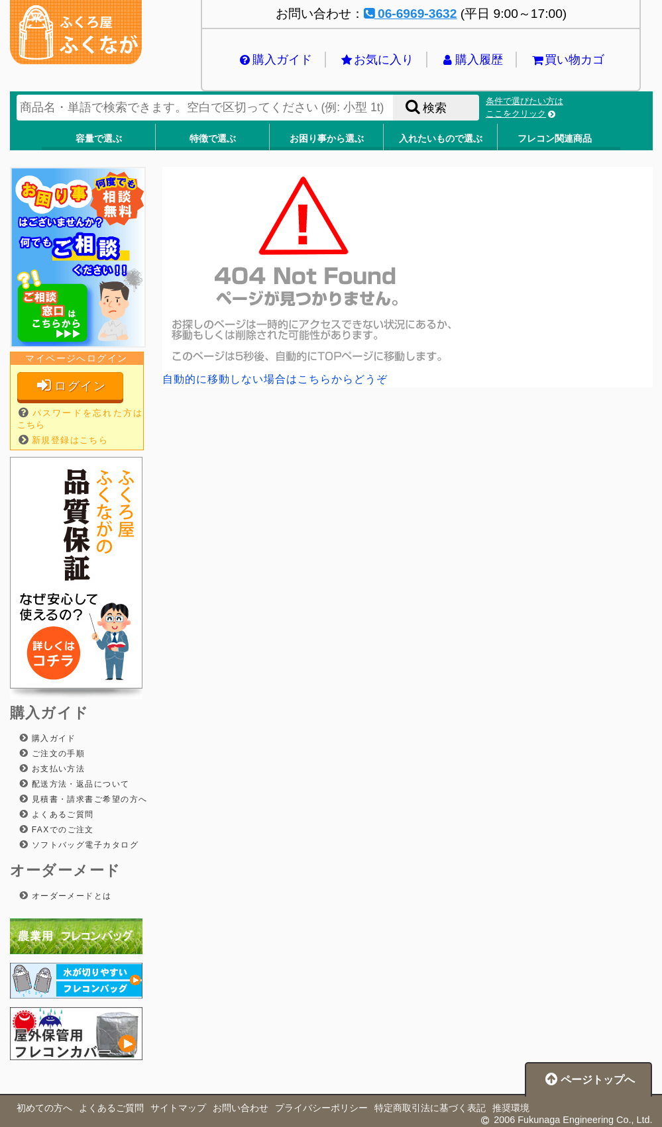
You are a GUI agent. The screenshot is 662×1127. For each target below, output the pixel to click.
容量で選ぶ (99, 138)
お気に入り (376, 59)
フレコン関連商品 (555, 138)
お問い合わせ (240, 1107)
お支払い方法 (56, 768)
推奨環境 (510, 1107)
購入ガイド (275, 59)
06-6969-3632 (410, 14)
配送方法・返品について (79, 784)
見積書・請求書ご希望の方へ (88, 799)
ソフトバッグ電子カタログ (83, 845)
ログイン (70, 386)
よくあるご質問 (61, 814)
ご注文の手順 (56, 753)
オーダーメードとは (70, 896)
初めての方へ (44, 1107)
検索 (425, 107)
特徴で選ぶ (213, 138)
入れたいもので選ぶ (440, 138)
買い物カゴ (567, 59)
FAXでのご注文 (61, 829)
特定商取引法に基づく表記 (430, 1107)
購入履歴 (472, 59)
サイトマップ (178, 1107)
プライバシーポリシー (321, 1107)
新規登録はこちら (70, 440)
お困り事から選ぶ (327, 138)
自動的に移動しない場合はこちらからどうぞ (275, 379)
